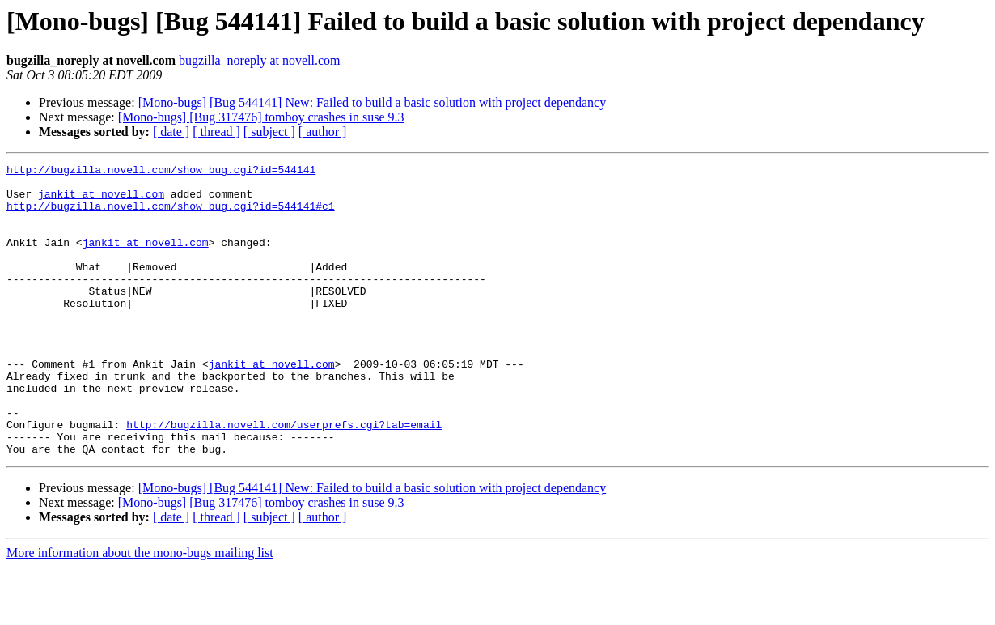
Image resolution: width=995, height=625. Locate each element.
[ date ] (171, 131)
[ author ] (322, 131)
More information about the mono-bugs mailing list (139, 611)
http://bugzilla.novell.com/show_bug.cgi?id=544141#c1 (170, 215)
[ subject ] (269, 131)
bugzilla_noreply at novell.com (260, 60)
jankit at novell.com (101, 200)
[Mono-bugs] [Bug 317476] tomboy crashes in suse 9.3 (261, 117)
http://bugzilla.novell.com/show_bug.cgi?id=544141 (160, 171)
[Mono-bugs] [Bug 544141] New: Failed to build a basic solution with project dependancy (372, 102)
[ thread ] (216, 131)
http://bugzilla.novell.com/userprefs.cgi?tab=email (284, 477)
